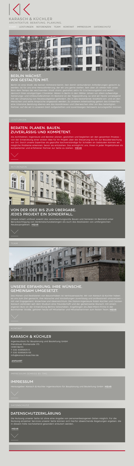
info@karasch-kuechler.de (25, 356)
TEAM (57, 27)
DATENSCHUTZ (102, 27)
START (12, 27)
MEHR (108, 387)
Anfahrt (17, 361)
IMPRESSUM (84, 27)
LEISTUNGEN (26, 27)
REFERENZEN (43, 27)
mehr (78, 148)
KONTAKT (68, 27)
